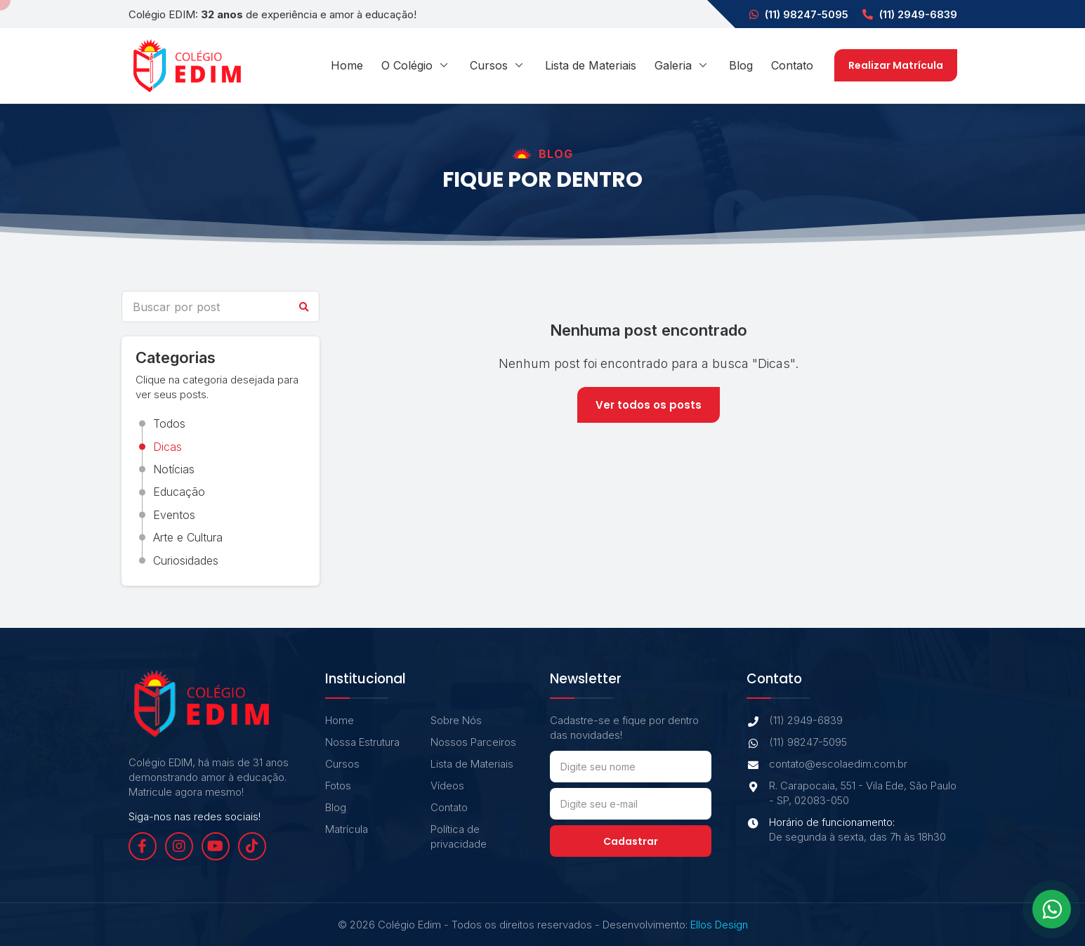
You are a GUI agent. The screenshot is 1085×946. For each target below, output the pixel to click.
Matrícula (346, 829)
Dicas (167, 447)
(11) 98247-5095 (798, 14)
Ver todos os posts (649, 405)
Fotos (338, 785)
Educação (179, 492)
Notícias (174, 469)
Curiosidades (185, 560)
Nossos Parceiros (473, 742)
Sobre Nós (456, 720)
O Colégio (416, 65)
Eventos (174, 515)
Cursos (498, 65)
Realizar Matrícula (895, 65)
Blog (741, 65)
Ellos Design (719, 924)
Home (347, 65)
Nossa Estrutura (362, 742)
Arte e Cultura (188, 537)
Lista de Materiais (590, 65)
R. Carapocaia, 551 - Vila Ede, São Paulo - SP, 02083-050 (851, 793)
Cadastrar (630, 841)
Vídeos (447, 785)
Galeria (683, 65)
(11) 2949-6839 (909, 14)
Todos (169, 423)
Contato (792, 65)
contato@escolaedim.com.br (827, 764)
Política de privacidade (458, 836)
